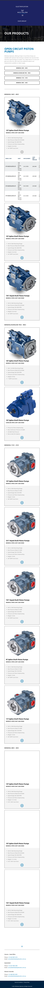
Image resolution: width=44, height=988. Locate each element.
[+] (22, 151)
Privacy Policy (26, 982)
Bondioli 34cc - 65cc (22, 68)
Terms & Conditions (19, 982)
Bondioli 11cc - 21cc (22, 78)
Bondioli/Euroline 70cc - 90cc (22, 73)
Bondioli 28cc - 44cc (22, 82)
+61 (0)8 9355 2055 (12, 974)
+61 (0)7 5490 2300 (12, 965)
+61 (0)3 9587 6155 (12, 957)
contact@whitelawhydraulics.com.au (17, 959)
